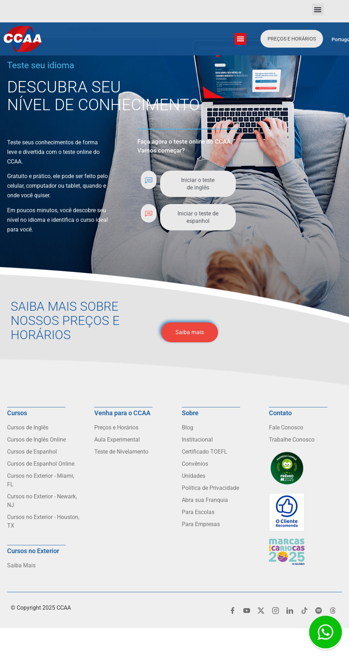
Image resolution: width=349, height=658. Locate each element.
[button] (318, 9)
